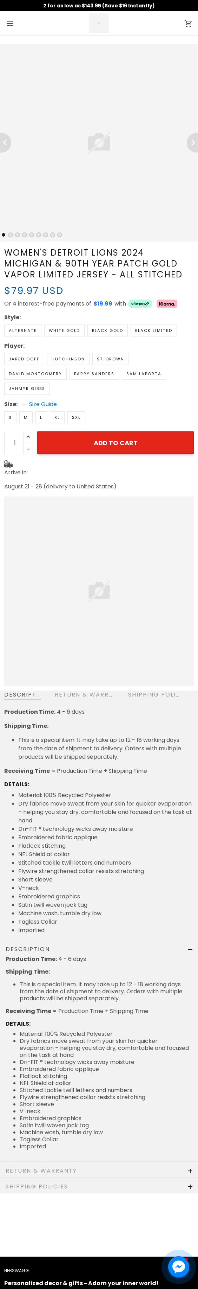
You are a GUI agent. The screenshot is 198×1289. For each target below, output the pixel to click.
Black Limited (153, 330)
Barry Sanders (94, 374)
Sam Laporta (143, 374)
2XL (76, 417)
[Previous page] (5, 143)
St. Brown (110, 359)
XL (57, 417)
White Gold (64, 330)
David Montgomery (35, 374)
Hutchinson (68, 359)
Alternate (23, 330)
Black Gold (107, 330)
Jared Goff (24, 359)
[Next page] (192, 143)
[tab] (3, 234)
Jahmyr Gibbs (27, 388)
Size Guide (43, 404)
